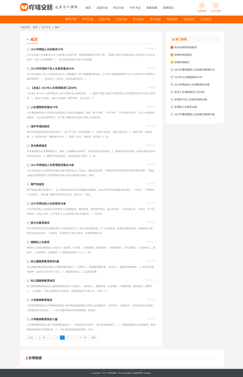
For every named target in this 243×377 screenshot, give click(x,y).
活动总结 (189, 19)
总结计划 (102, 7)
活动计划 (104, 19)
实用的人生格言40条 (185, 107)
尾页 (93, 337)
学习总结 (138, 19)
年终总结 (172, 19)
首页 (88, 7)
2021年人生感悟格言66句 (188, 77)
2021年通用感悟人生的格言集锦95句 (194, 69)
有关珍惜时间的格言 (185, 47)
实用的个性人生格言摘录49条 (190, 99)
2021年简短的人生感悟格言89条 (192, 84)
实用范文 (168, 7)
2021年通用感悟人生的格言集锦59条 (194, 114)
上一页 (41, 337)
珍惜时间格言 (182, 62)
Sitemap (147, 373)
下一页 (82, 337)
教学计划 (70, 19)
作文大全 (118, 7)
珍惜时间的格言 (183, 54)
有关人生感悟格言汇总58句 (189, 92)
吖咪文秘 (112, 373)
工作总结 (205, 19)
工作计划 (121, 19)
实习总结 (155, 19)
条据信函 (151, 7)
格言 (57, 27)
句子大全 (135, 7)
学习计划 (87, 19)
